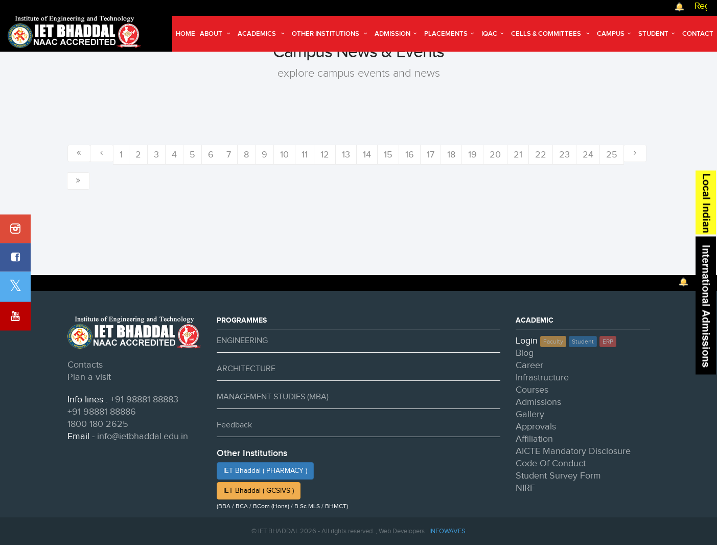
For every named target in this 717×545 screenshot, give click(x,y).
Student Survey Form (558, 475)
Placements (450, 34)
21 (518, 154)
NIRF (525, 488)
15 (388, 154)
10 (284, 154)
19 (472, 154)
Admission (397, 34)
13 (346, 154)
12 (324, 154)
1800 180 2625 (97, 424)
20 (495, 154)
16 (409, 154)
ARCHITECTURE (246, 369)
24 (588, 154)
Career (529, 365)
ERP (608, 341)
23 (564, 154)
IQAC (493, 34)
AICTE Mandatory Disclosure (573, 451)
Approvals (536, 426)
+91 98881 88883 (144, 399)
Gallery (530, 414)
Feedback (234, 425)
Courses (532, 389)
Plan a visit (89, 377)
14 (367, 154)
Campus (615, 34)
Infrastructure (542, 377)
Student (658, 34)
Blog (525, 353)
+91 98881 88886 (101, 411)
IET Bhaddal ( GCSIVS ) (258, 491)
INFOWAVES (447, 531)
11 (305, 154)
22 (540, 154)
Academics (262, 34)
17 (430, 154)
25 (611, 154)
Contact (697, 34)
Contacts (85, 364)
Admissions (538, 402)
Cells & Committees (551, 34)
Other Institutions (331, 34)
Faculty (553, 341)
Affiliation (534, 439)
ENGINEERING (242, 341)
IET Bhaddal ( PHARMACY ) (265, 471)
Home (185, 34)
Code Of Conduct (551, 463)
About (216, 34)
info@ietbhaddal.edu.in (142, 436)
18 (451, 154)
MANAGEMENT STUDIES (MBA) (273, 397)
